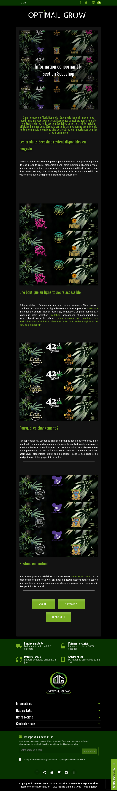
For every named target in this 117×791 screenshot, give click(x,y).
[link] (37, 772)
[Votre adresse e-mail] (49, 750)
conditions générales (45, 759)
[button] (43, 604)
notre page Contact (81, 576)
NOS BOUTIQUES (114, 778)
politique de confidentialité (72, 759)
